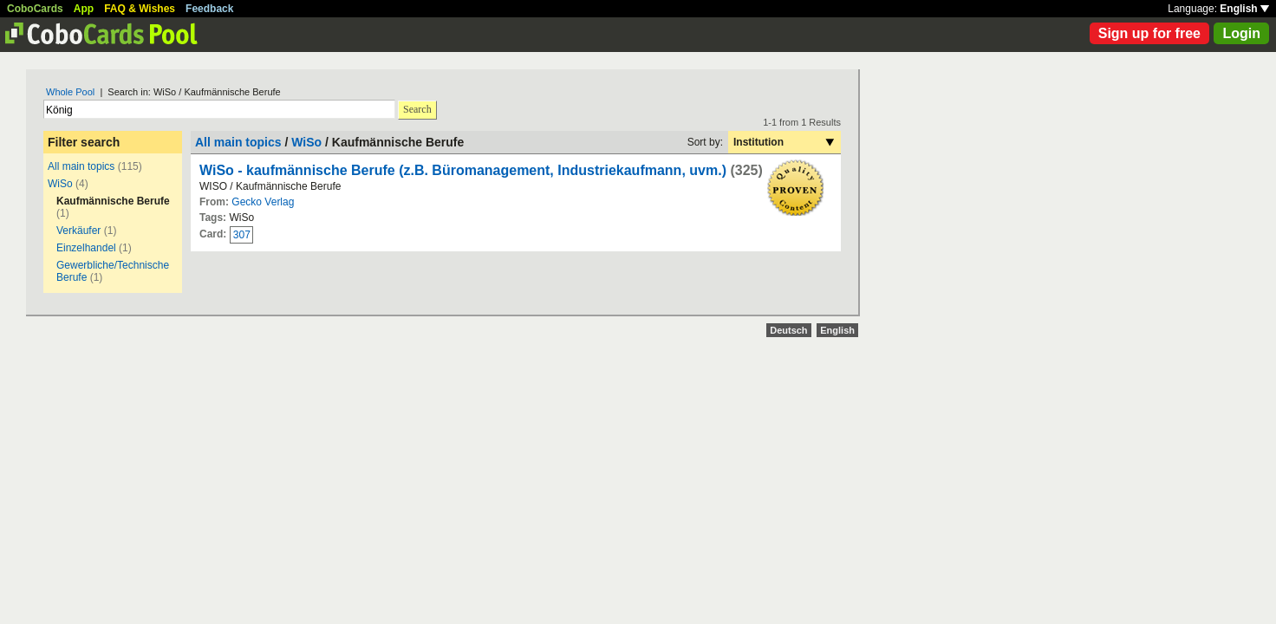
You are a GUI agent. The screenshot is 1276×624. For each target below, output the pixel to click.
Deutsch (788, 330)
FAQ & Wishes (139, 9)
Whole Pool (70, 92)
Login (1241, 33)
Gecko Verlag (262, 202)
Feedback (209, 9)
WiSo (60, 184)
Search (417, 109)
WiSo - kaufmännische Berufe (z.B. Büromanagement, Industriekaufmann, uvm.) (462, 170)
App (84, 9)
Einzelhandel (86, 248)
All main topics (81, 166)
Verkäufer (78, 230)
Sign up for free (1149, 33)
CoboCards (35, 9)
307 (242, 235)
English (1244, 9)
